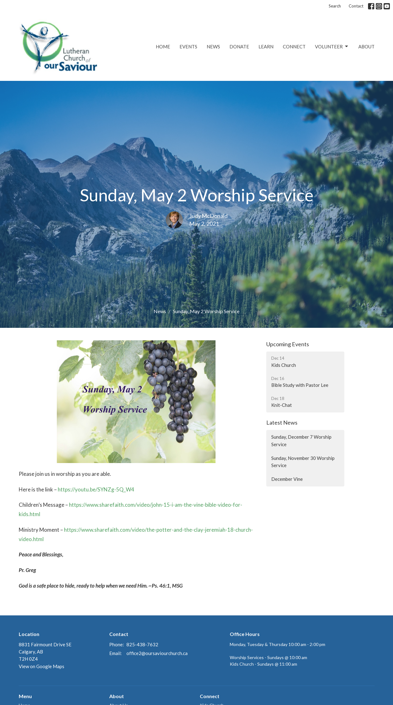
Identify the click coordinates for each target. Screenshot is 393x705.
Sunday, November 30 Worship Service (303, 461)
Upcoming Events (287, 344)
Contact (356, 5)
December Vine (287, 479)
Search (335, 5)
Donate (239, 46)
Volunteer (332, 46)
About (366, 46)
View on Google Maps (41, 666)
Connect (294, 46)
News (213, 46)
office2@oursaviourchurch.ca (157, 653)
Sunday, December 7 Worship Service (301, 440)
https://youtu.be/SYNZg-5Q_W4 (96, 489)
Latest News (281, 422)
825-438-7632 (142, 644)
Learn (265, 46)
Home (163, 46)
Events (188, 46)
